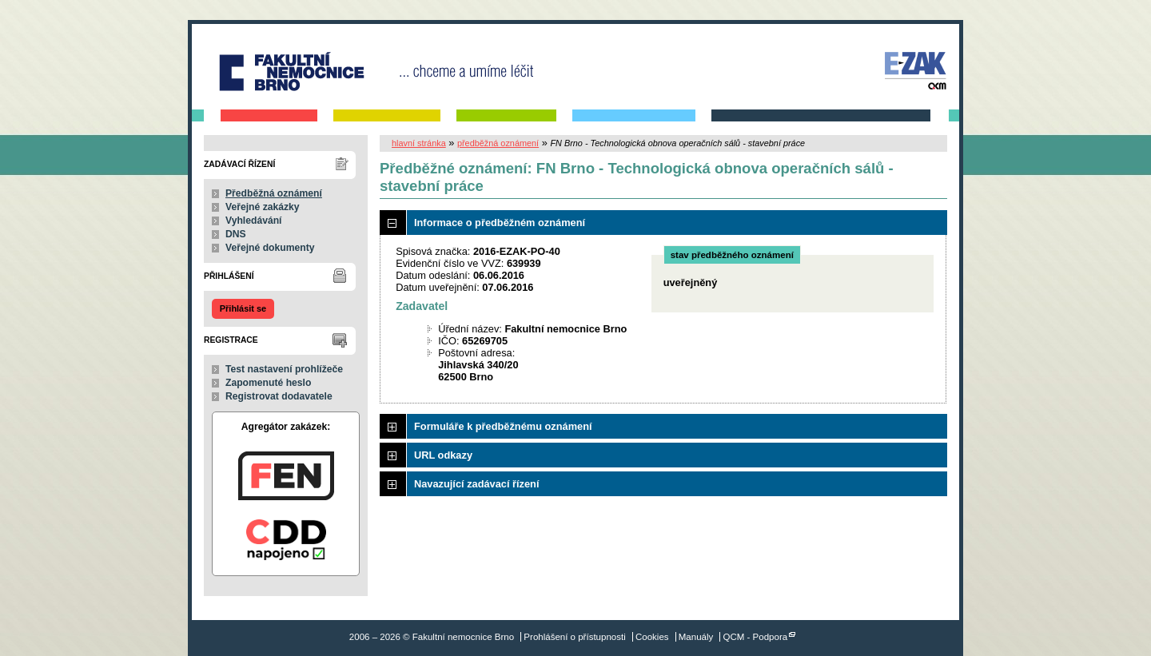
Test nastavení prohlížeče (284, 369)
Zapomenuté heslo (268, 382)
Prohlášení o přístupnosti (574, 637)
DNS (235, 234)
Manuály (696, 637)
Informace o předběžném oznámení (499, 223)
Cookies (652, 637)
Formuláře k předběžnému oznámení (503, 426)
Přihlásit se (243, 308)
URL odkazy (443, 455)
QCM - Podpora (755, 637)
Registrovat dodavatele (279, 396)
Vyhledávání (253, 220)
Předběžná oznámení (273, 193)
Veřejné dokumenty (269, 247)
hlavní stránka (419, 143)
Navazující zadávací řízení (476, 484)
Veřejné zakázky (262, 207)
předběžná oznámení (498, 143)
